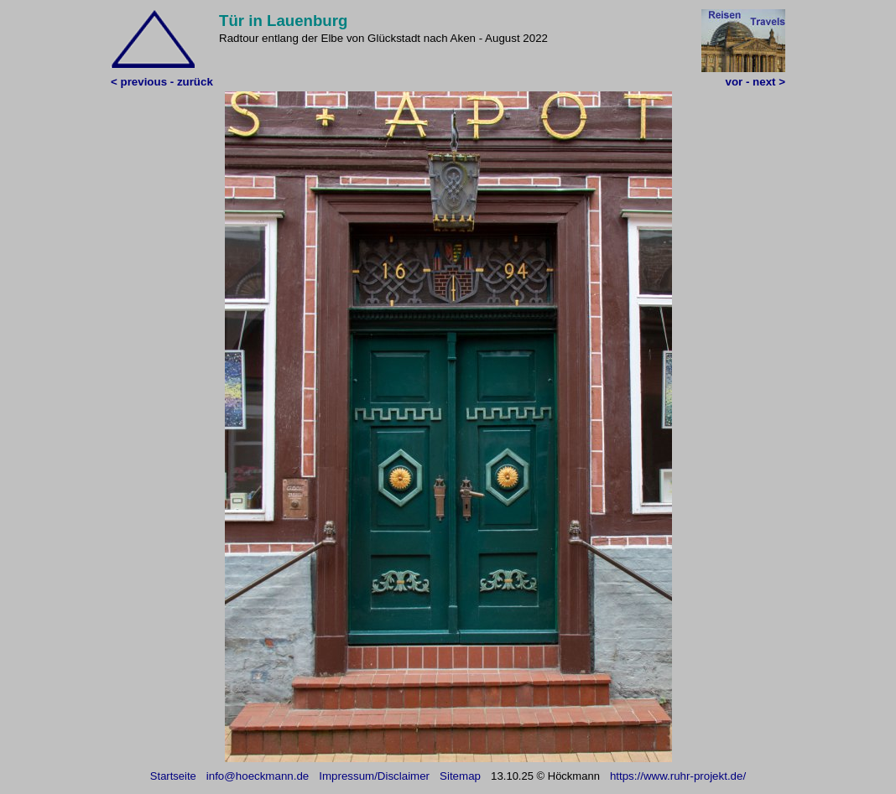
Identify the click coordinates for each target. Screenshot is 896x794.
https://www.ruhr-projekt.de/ (678, 776)
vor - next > (755, 81)
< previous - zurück (162, 81)
